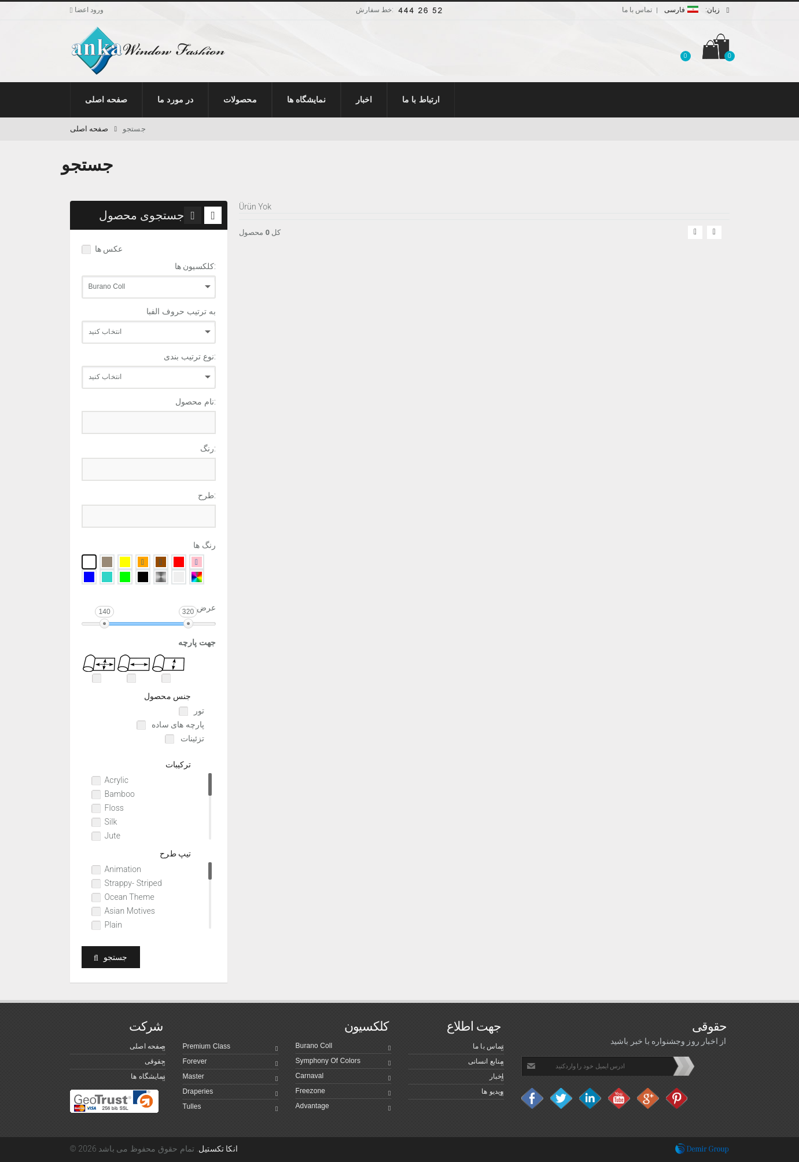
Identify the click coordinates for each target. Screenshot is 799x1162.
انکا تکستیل (218, 1148)
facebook (532, 1098)
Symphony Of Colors (343, 1062)
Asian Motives (130, 910)
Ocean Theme (129, 897)
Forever (230, 1063)
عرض (206, 607)
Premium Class (230, 1048)
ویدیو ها (492, 1093)
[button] (685, 48)
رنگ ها (204, 545)
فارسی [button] (697, 10)
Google (648, 1098)
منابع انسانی (486, 1063)
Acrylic (117, 780)
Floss (114, 807)
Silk (111, 821)
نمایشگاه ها (148, 1078)
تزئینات (191, 738)
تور (198, 710)
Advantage (343, 1107)
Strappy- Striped (133, 883)
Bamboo (120, 794)
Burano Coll (343, 1047)
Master (230, 1078)
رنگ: (208, 448)
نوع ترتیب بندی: (190, 356)
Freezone (343, 1092)
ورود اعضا (87, 10)
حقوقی (155, 1063)
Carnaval (343, 1077)
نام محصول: (195, 401)
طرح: (207, 495)
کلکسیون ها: (195, 266)
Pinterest (677, 1098)
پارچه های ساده (177, 724)
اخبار (496, 1078)
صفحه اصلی (93, 128)
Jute (113, 835)
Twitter (561, 1098)
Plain (114, 924)
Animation (123, 869)
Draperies (230, 1093)
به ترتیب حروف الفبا (181, 311)
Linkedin (590, 1098)
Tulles (230, 1108)
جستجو (134, 128)
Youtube (619, 1098)
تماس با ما (637, 10)
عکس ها (109, 248)
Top (784, 1141)
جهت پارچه (197, 642)
